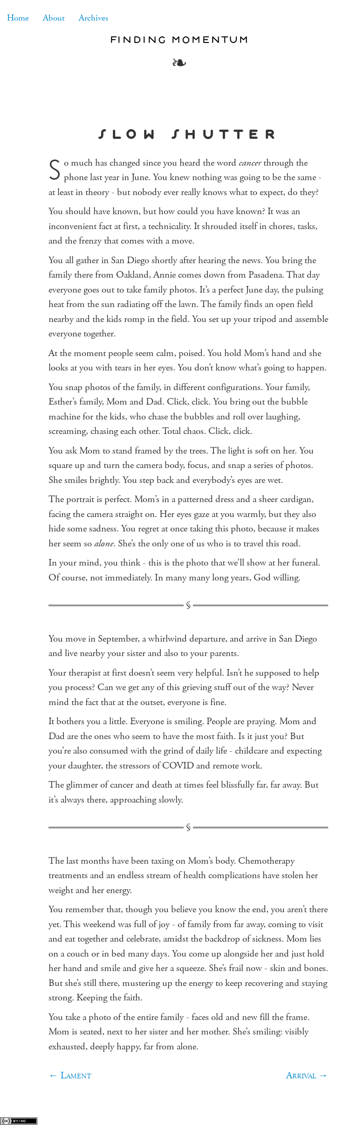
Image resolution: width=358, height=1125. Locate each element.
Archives (93, 18)
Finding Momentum (179, 39)
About (54, 18)
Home (18, 18)
